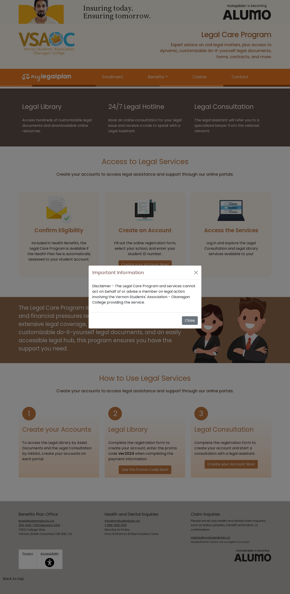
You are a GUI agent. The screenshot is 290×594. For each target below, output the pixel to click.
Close (190, 320)
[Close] (196, 272)
